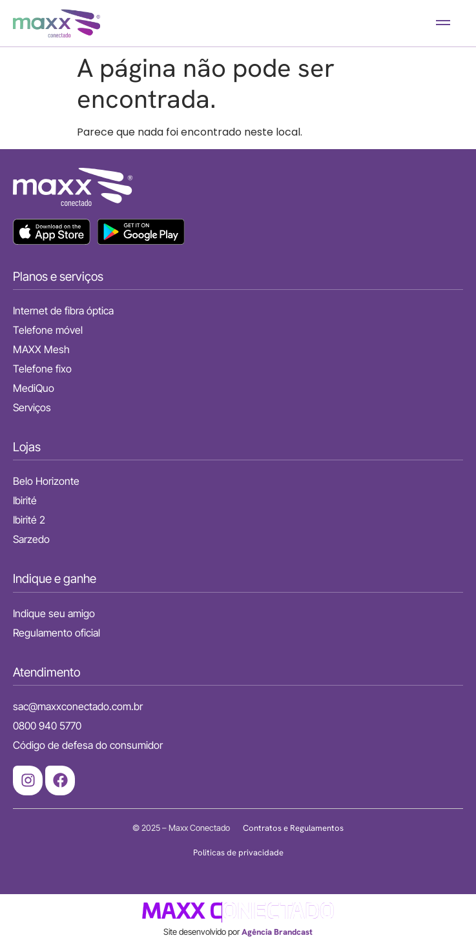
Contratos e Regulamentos (293, 827)
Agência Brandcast (277, 931)
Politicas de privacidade (238, 852)
